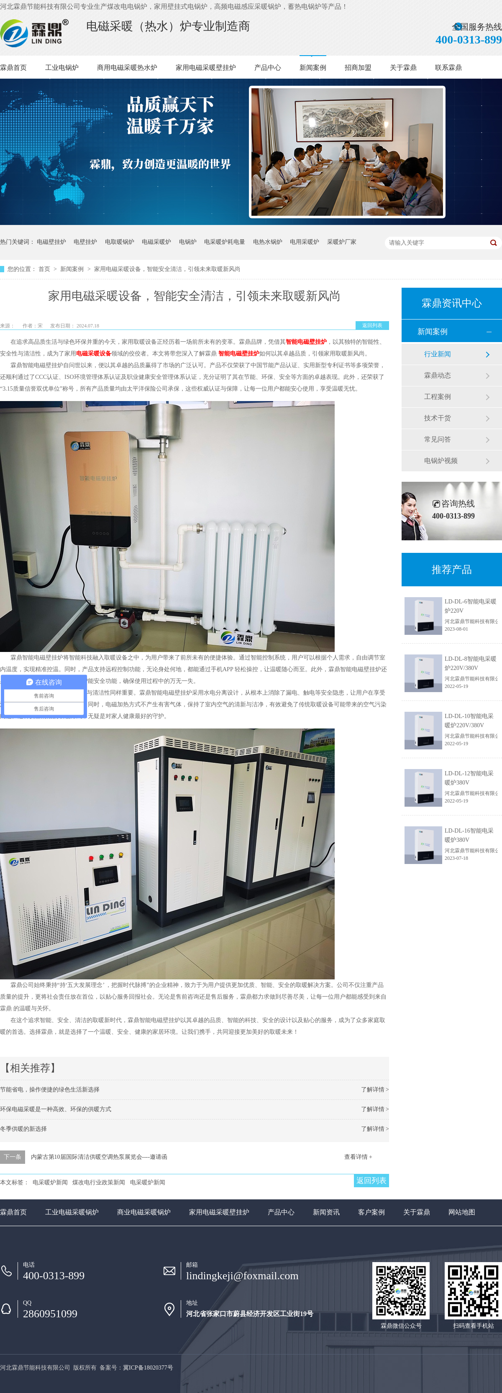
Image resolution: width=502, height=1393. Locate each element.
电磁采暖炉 (156, 242)
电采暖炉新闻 (50, 1182)
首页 (45, 269)
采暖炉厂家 (341, 242)
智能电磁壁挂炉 (306, 342)
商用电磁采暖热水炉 (127, 67)
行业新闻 (437, 354)
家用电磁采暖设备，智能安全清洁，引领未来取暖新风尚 (167, 269)
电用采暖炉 (304, 242)
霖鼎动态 (437, 375)
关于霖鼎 (403, 67)
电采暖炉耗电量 (224, 242)
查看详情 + (358, 1157)
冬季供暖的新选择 (23, 1129)
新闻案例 (313, 67)
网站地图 (461, 1212)
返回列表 (372, 325)
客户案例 (371, 1212)
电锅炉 (188, 242)
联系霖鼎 (448, 67)
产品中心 (267, 67)
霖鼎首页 (13, 67)
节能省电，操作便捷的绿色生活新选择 (50, 1089)
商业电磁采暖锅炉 (144, 1212)
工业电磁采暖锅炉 (72, 1212)
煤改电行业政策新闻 (98, 1182)
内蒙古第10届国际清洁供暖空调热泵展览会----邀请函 (99, 1157)
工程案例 (437, 396)
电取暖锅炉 (119, 242)
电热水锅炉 (267, 242)
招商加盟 (358, 67)
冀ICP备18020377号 (148, 1368)
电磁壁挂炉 (51, 242)
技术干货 (437, 418)
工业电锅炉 (62, 67)
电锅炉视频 (441, 460)
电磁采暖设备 (93, 353)
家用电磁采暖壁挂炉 (206, 67)
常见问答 (437, 439)
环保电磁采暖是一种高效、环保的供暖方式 (55, 1109)
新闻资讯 (326, 1212)
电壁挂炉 (85, 242)
